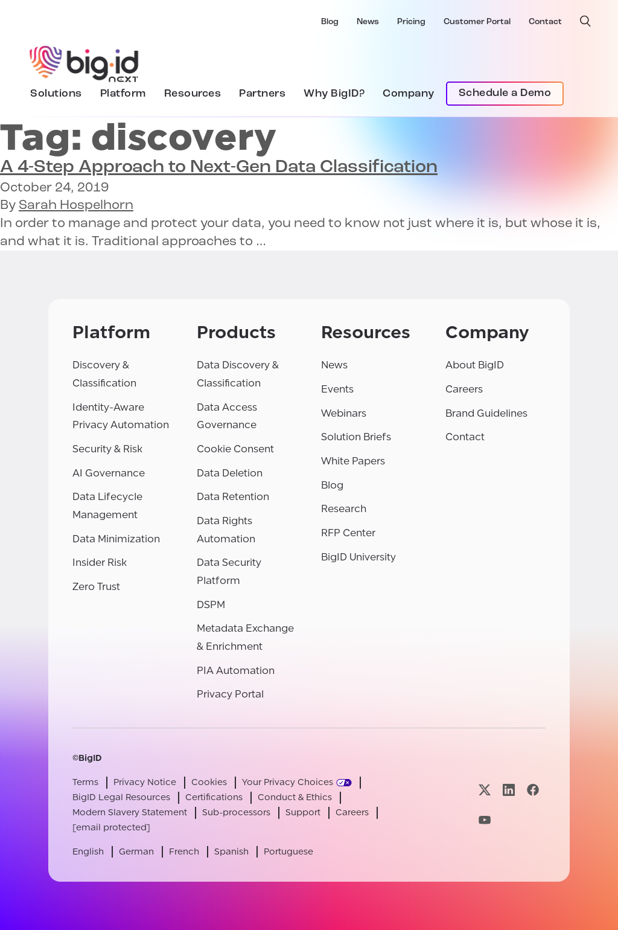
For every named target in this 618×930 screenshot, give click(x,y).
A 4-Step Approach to (219, 167)
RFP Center (348, 533)
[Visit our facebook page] (533, 790)
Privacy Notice (144, 782)
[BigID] (84, 62)
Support (302, 812)
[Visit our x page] (485, 790)
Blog (330, 22)
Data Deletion (230, 473)
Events (337, 389)
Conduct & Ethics (295, 797)
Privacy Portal (230, 694)
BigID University (358, 557)
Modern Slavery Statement (129, 812)
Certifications (214, 797)
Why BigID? (334, 94)
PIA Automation (236, 670)
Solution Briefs (356, 437)
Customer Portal (477, 22)
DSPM (211, 605)
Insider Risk (99, 562)
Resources (192, 94)
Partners (262, 94)
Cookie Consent (235, 449)
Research (343, 509)
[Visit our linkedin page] (509, 790)
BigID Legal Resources (121, 797)
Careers (464, 389)
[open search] (585, 21)
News (368, 22)
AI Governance (108, 473)
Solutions (56, 94)
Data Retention (233, 496)
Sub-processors (236, 812)
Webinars (343, 413)
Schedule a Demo (505, 93)
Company (409, 94)
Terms (85, 782)
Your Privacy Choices (287, 782)
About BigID (474, 365)
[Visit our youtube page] (485, 820)
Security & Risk (107, 449)
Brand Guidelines (486, 413)
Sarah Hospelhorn (76, 206)
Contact (545, 22)
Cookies (209, 782)
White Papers (353, 461)
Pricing (411, 22)
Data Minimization (116, 539)
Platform (123, 94)
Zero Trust (96, 586)
